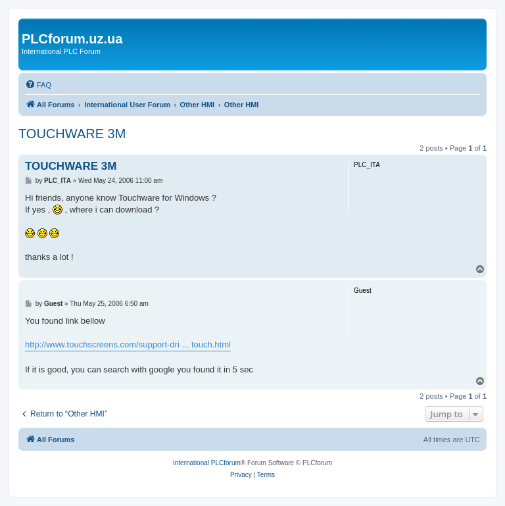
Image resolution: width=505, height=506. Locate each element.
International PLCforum (207, 463)
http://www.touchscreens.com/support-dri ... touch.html (128, 344)
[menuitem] (38, 85)
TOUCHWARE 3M (72, 133)
